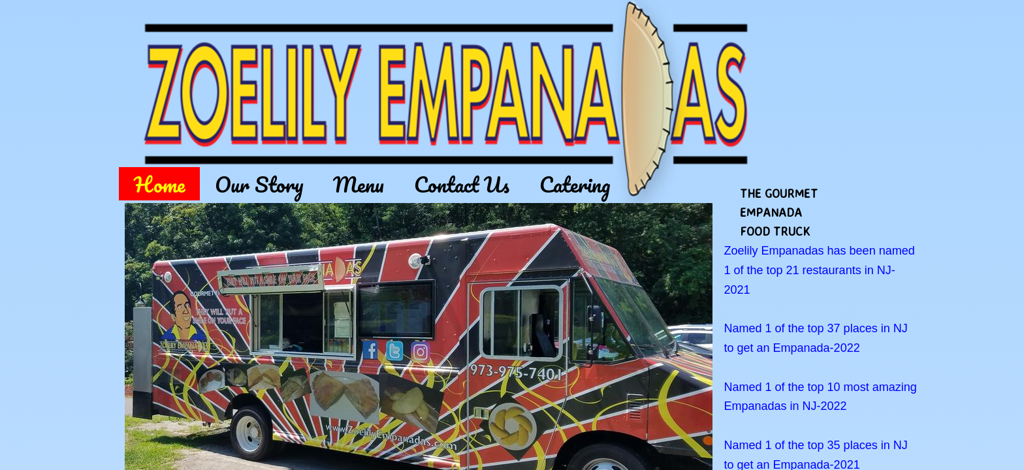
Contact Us (461, 183)
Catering (574, 183)
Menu (358, 183)
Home (159, 183)
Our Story (259, 183)
